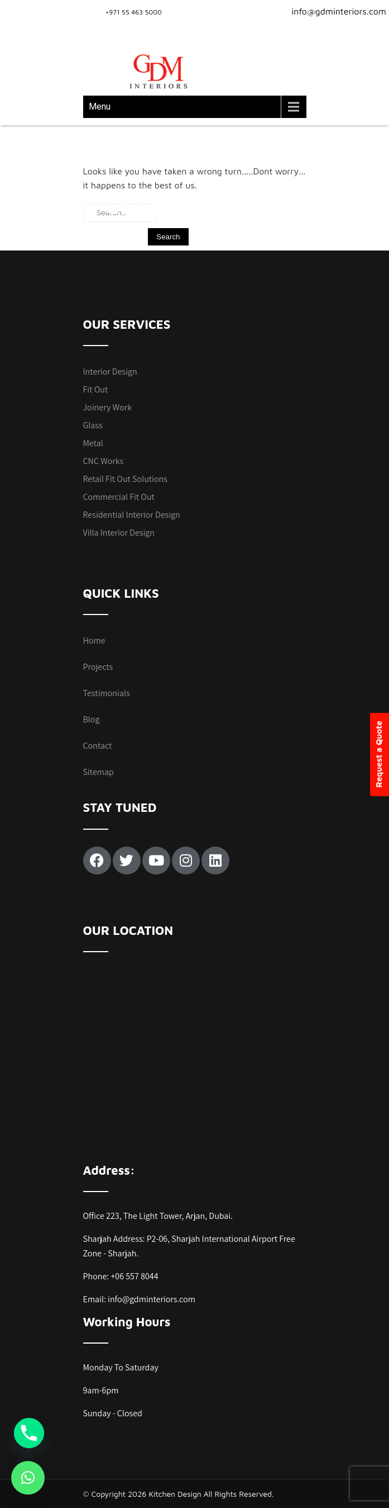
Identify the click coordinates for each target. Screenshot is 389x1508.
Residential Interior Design (131, 515)
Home (94, 640)
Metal (93, 443)
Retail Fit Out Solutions (125, 479)
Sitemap (98, 772)
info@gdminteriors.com (332, 11)
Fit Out (95, 389)
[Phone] (29, 1433)
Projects (98, 667)
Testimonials (106, 693)
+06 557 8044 (134, 1276)
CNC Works (103, 461)
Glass (93, 425)
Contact (97, 745)
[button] (28, 1478)
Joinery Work (107, 407)
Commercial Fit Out (119, 497)
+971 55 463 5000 (133, 12)
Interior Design (110, 371)
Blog (91, 719)
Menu (100, 106)
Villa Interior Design (119, 532)
